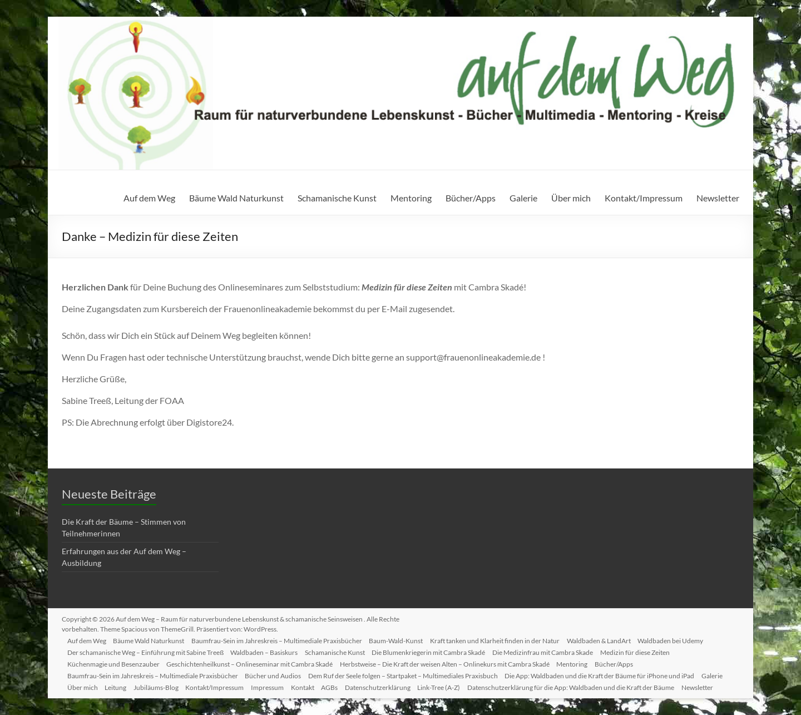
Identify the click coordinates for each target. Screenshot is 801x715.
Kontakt (315, 686)
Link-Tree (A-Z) (457, 686)
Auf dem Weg (149, 198)
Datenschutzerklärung (394, 686)
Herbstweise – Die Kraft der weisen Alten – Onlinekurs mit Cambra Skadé (452, 662)
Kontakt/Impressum (644, 198)
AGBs (344, 686)
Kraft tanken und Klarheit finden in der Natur (506, 639)
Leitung (121, 686)
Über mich (571, 198)
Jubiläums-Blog (163, 686)
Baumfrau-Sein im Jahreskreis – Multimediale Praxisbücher (284, 639)
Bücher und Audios (278, 674)
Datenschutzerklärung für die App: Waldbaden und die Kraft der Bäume (591, 686)
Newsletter (717, 198)
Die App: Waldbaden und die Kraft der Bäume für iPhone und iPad (609, 674)
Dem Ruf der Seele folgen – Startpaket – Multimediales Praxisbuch (410, 674)
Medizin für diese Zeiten (648, 651)
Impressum (278, 686)
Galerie (523, 198)
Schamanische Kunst (337, 198)
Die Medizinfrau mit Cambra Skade (553, 651)
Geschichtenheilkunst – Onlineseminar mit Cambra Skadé (255, 662)
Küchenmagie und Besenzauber (117, 662)
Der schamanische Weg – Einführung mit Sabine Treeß (149, 651)
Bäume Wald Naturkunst (236, 198)
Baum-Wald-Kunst (405, 639)
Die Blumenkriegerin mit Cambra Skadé (438, 651)
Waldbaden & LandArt (612, 639)
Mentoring (411, 198)
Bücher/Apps (471, 198)
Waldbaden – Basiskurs (269, 651)
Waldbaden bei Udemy (685, 639)
